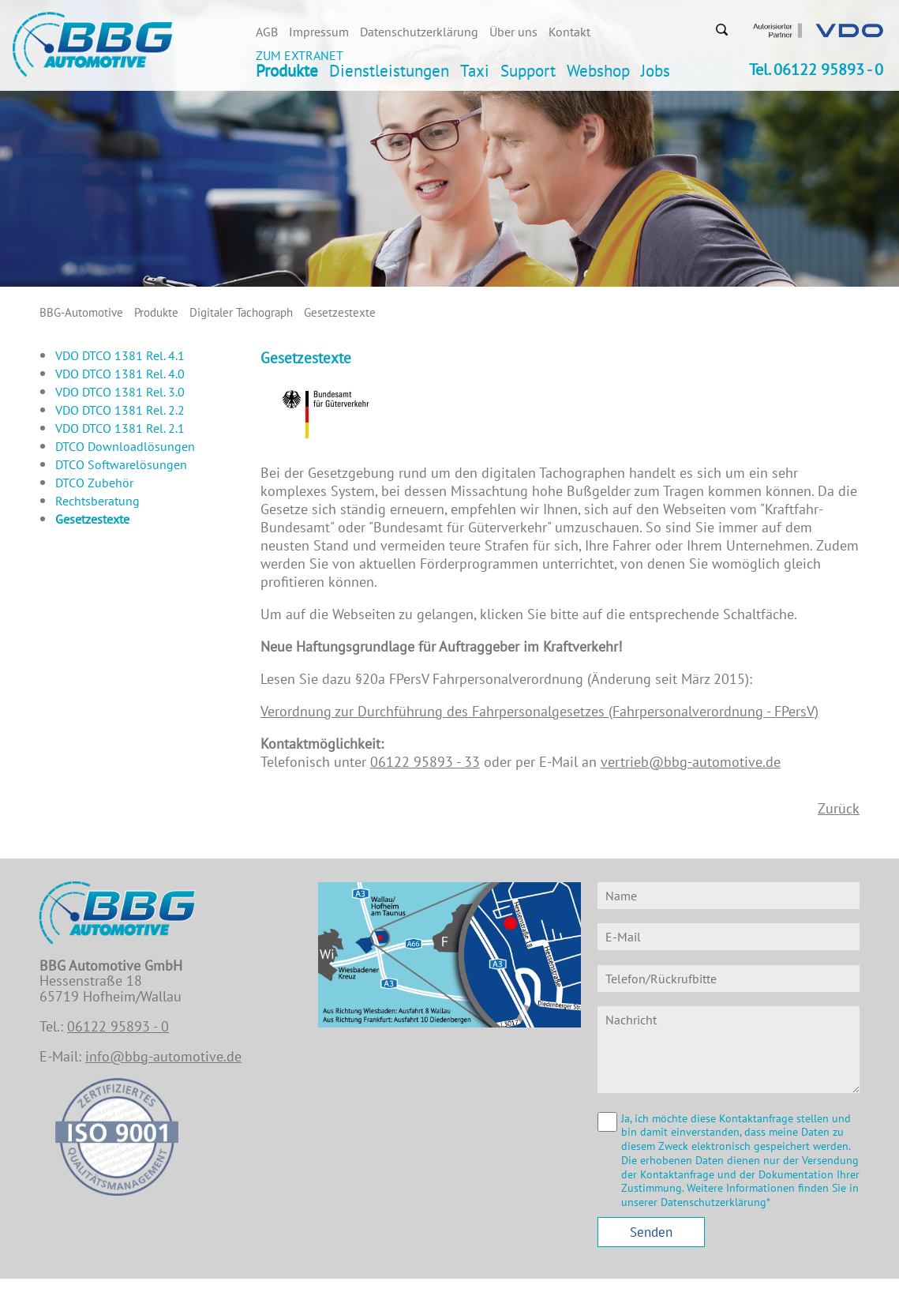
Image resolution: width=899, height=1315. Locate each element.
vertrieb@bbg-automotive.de (691, 762)
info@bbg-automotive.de (163, 1056)
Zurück (839, 808)
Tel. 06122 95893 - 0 (816, 69)
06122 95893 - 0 (118, 1026)
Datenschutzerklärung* (715, 1202)
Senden (651, 1232)
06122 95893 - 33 (425, 762)
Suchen (721, 29)
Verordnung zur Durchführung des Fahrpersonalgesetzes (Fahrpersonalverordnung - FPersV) (539, 711)
